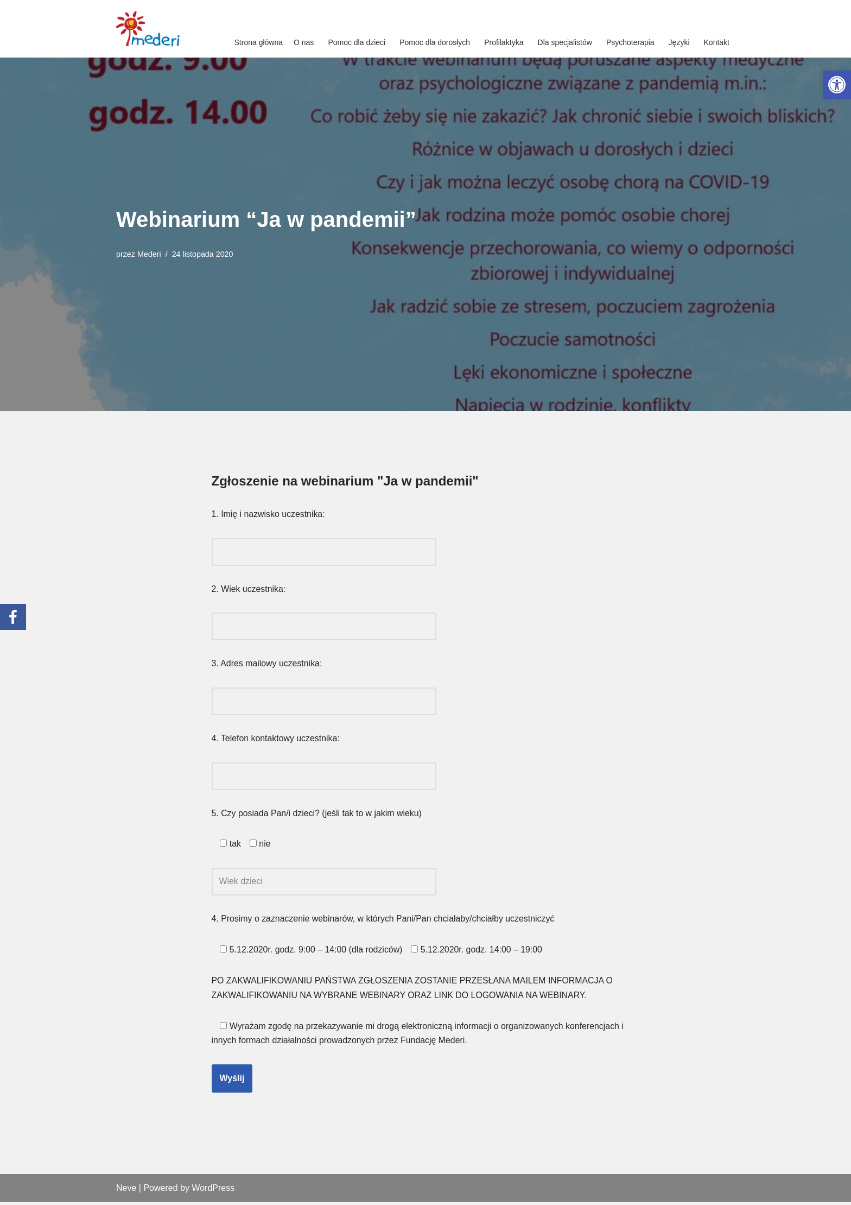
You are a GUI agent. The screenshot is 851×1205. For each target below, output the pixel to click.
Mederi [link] (149, 254)
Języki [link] (679, 42)
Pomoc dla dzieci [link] (356, 42)
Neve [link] (126, 1191)
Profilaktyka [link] (503, 42)
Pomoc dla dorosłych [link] (434, 42)
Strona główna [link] (258, 42)
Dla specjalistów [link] (565, 42)
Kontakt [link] (716, 42)
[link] (837, 85)
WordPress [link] (213, 1191)
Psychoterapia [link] (630, 42)
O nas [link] (304, 42)
